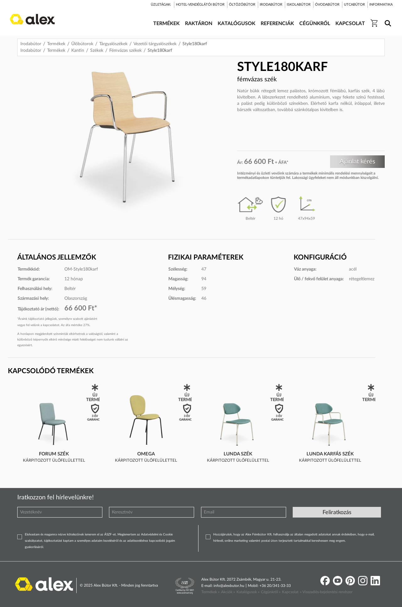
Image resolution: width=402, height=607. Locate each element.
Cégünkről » (270, 592)
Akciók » (228, 592)
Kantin (77, 50)
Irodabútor (30, 44)
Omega (146, 454)
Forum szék (54, 454)
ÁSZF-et (110, 534)
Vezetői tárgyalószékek (155, 44)
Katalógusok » (247, 592)
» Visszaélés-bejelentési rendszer (326, 592)
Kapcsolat (290, 592)
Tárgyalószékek (113, 44)
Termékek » (210, 592)
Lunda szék (238, 454)
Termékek (56, 44)
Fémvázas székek (125, 50)
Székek (96, 50)
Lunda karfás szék (330, 454)
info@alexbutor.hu (229, 586)
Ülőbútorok (82, 44)
